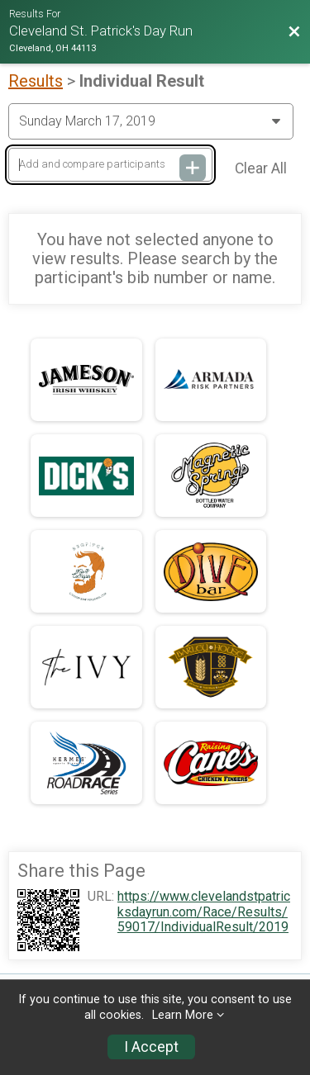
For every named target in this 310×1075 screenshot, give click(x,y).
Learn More (182, 1015)
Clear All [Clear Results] (261, 168)
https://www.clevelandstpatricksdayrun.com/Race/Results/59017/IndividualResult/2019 (203, 912)
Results (35, 81)
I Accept (151, 1047)
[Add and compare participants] (110, 165)
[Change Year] (150, 121)
